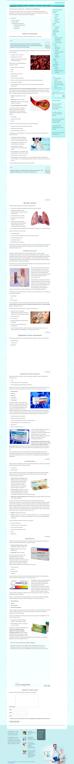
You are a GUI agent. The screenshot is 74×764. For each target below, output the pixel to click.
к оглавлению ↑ (48, 199)
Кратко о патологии (15, 20)
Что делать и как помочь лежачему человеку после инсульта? (57, 114)
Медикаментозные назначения (18, 23)
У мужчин (57, 15)
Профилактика (57, 39)
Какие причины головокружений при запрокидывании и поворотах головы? (58, 121)
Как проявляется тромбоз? (57, 79)
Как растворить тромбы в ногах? (59, 85)
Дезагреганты (16, 28)
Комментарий (12, 706)
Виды (56, 17)
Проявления (57, 26)
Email (10, 712)
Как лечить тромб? (58, 87)
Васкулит (54, 23)
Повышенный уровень (59, 70)
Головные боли (38, 5)
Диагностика (57, 47)
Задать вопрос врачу (59, 2)
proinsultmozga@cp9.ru (11, 762)
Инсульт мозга (14, 5)
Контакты (40, 737)
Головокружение (32, 5)
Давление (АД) (20, 5)
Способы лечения (58, 42)
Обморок (26, 5)
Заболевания (57, 48)
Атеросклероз (55, 11)
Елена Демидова (26, 684)
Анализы (56, 67)
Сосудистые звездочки (59, 51)
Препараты (57, 53)
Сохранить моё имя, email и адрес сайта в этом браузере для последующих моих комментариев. (30, 718)
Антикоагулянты (17, 26)
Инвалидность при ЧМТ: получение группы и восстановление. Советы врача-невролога (57, 106)
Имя (10, 709)
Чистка (56, 58)
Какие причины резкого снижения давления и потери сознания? (57, 127)
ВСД (53, 25)
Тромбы (56, 62)
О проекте (40, 734)
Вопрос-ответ (41, 731)
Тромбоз (54, 59)
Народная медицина (59, 37)
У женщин (57, 14)
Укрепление (57, 56)
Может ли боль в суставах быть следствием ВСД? (58, 133)
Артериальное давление (57, 9)
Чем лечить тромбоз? (58, 83)
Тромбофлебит (56, 64)
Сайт (10, 715)
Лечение (56, 20)
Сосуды (48, 5)
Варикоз (44, 5)
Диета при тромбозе (58, 81)
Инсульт (54, 34)
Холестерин (55, 65)
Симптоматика (57, 40)
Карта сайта (41, 732)
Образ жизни (57, 22)
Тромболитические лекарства (19, 25)
